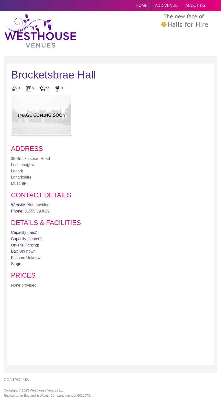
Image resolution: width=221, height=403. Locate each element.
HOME (141, 5)
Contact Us (16, 380)
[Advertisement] (110, 327)
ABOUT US (196, 5)
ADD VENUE (166, 5)
